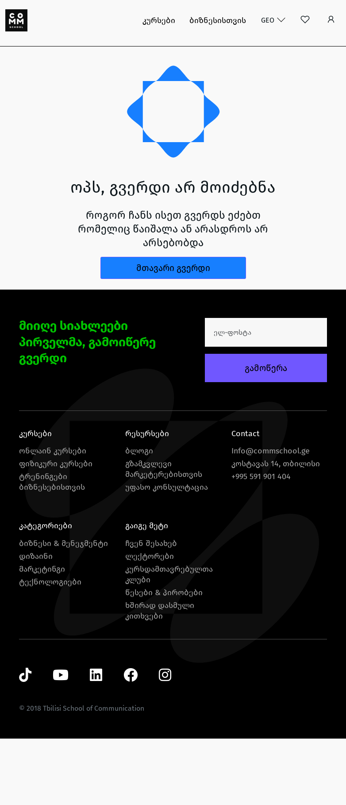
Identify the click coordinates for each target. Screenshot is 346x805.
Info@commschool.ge (270, 451)
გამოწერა (266, 368)
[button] (331, 20)
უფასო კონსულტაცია (166, 487)
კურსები (158, 20)
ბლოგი (139, 451)
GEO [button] (268, 20)
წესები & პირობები (164, 592)
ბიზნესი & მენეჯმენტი (63, 543)
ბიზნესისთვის (217, 20)
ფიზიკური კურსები (55, 463)
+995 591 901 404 (261, 476)
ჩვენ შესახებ (151, 543)
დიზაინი (36, 556)
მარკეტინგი (42, 569)
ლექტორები (149, 556)
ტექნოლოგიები (50, 582)
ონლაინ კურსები (52, 451)
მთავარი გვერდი (173, 268)
